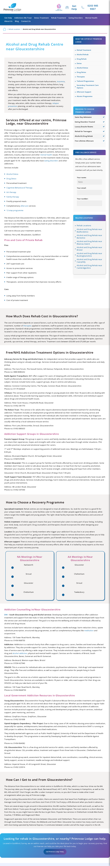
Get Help (74, 7)
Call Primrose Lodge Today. (55, 851)
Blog (17, 21)
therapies (27, 326)
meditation (89, 630)
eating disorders (51, 161)
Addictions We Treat (23, 18)
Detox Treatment (41, 18)
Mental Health (91, 18)
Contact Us (26, 21)
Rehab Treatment (58, 18)
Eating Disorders (76, 18)
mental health (46, 155)
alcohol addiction (20, 653)
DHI (6, 615)
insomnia (61, 81)
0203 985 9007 (93, 7)
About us (8, 21)
